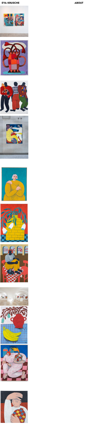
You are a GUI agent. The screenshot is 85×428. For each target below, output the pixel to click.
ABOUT (79, 3)
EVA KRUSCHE (10, 3)
